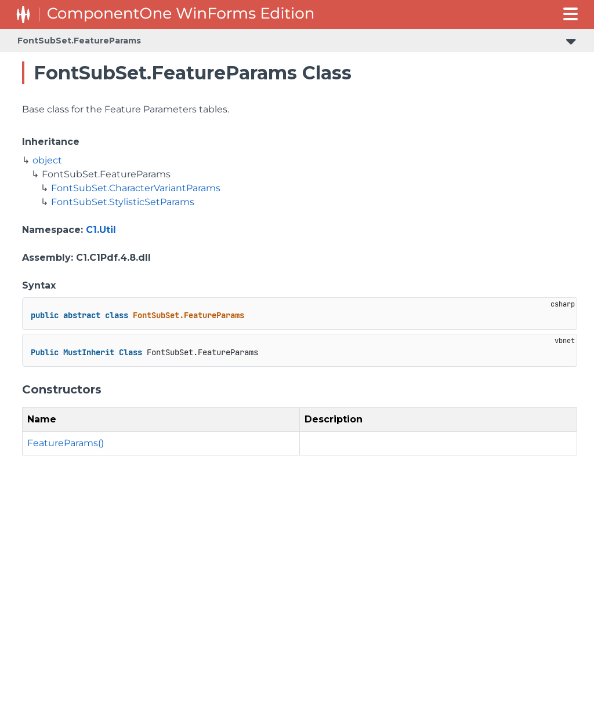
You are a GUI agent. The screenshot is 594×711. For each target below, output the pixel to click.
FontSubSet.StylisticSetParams (122, 201)
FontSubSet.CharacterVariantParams (135, 188)
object (47, 160)
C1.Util (101, 229)
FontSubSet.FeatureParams (79, 40)
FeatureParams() (65, 443)
